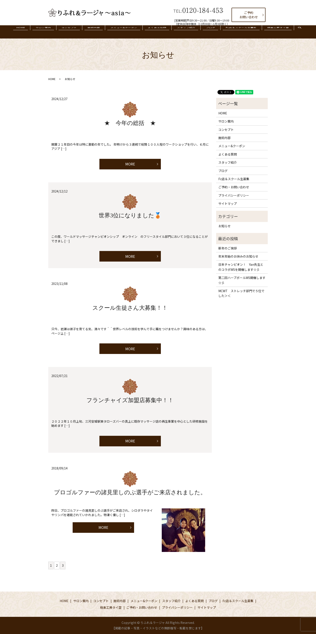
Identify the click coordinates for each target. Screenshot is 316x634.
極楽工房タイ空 (262, 31)
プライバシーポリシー (233, 195)
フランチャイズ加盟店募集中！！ (130, 400)
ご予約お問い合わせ (248, 14)
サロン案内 (55, 31)
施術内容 (99, 31)
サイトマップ (227, 203)
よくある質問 (155, 31)
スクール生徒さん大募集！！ (130, 308)
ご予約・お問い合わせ (233, 187)
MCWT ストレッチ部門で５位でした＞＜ (241, 293)
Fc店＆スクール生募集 (229, 31)
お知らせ (224, 226)
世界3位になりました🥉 (130, 215)
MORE (130, 164)
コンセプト (77, 31)
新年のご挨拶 (227, 248)
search (285, 34)
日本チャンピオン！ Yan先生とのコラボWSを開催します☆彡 (240, 266)
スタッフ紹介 (181, 31)
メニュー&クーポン (125, 31)
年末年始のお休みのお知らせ (238, 256)
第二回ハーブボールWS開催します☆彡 (242, 280)
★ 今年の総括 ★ (130, 123)
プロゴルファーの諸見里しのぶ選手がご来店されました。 (130, 492)
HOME (36, 31)
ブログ (201, 31)
